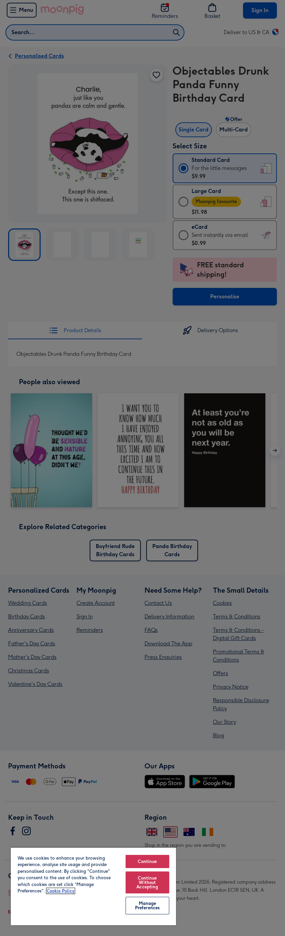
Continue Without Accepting (147, 882)
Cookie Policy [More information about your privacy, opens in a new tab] (60, 890)
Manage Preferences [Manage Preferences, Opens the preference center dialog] (147, 905)
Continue (147, 861)
